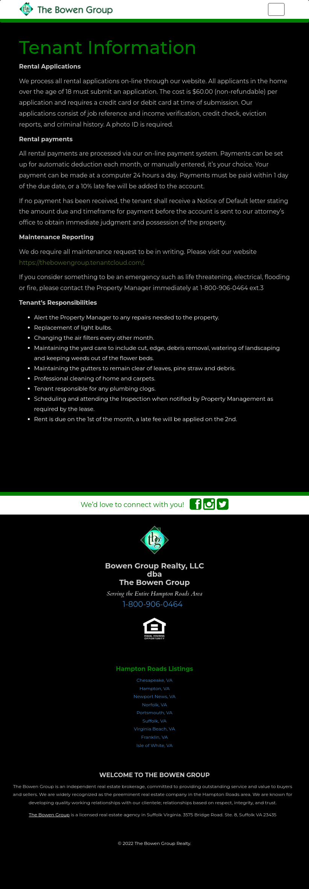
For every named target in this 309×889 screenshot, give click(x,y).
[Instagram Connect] (209, 507)
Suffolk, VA (155, 721)
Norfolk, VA (154, 704)
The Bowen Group (49, 814)
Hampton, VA (154, 688)
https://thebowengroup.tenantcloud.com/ (81, 262)
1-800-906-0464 (153, 604)
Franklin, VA (154, 737)
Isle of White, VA (154, 745)
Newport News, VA (155, 696)
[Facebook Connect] (195, 507)
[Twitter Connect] (222, 507)
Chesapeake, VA (155, 680)
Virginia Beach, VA (154, 729)
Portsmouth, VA (154, 712)
